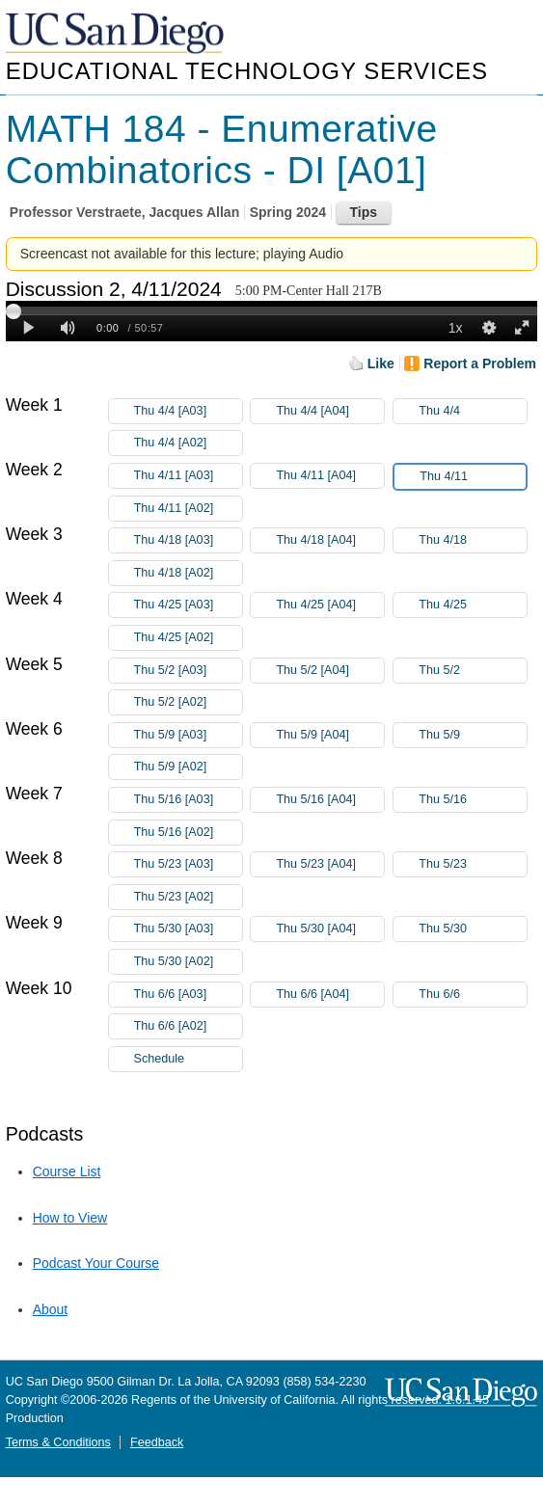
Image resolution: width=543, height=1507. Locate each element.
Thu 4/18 (473, 540)
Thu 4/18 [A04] (330, 540)
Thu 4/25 (473, 605)
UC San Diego (117, 34)
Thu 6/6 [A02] (188, 1026)
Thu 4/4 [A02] (188, 443)
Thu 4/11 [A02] (188, 509)
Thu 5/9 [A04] (330, 735)
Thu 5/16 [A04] (330, 800)
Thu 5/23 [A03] (188, 864)
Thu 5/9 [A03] (188, 735)
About (50, 1309)
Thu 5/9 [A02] (188, 767)
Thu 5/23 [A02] (188, 897)
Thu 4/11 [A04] (330, 476)
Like (380, 363)
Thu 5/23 (473, 864)
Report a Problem (479, 363)
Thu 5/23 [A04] (330, 864)
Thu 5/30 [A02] (188, 962)
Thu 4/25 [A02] (188, 638)
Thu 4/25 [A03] (188, 605)
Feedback (156, 1442)
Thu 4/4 (473, 411)
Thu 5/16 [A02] (188, 833)
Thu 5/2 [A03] (188, 671)
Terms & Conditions (58, 1442)
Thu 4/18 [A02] (188, 573)
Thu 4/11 (473, 477)
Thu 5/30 (473, 929)
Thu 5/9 (473, 735)
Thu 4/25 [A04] (330, 605)
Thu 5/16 (473, 800)
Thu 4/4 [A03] (188, 411)
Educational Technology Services (247, 71)
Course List (67, 1171)
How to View (70, 1217)
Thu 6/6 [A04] (330, 994)
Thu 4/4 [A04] (330, 411)
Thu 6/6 (473, 994)
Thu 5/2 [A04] (330, 671)
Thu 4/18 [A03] (188, 540)
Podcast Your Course (96, 1263)
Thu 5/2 (473, 671)
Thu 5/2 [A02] (188, 702)
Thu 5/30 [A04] (330, 929)
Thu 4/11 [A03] (188, 476)
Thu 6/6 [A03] (188, 994)
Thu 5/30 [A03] (188, 929)
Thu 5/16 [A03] (188, 800)
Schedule (159, 1058)
